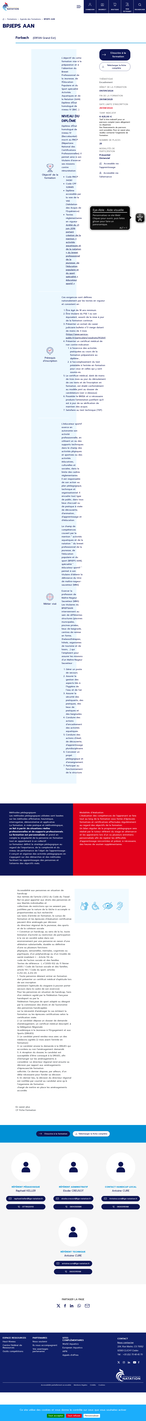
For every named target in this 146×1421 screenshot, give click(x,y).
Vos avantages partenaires (40, 1350)
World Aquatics (70, 1344)
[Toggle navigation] (79, 6)
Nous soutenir (40, 1341)
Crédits (93, 1385)
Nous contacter (125, 1342)
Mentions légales (80, 1385)
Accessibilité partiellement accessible (56, 1385)
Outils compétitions (13, 1351)
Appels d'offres (70, 1355)
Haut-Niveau (9, 1341)
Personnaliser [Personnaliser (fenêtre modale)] (92, 1415)
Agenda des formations (30, 19)
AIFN (64, 1351)
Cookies (101, 1385)
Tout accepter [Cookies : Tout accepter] (55, 1415)
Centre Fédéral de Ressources (12, 1346)
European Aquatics (72, 1347)
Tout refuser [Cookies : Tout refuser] (73, 1415)
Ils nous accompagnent (45, 1345)
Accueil (3, 19)
